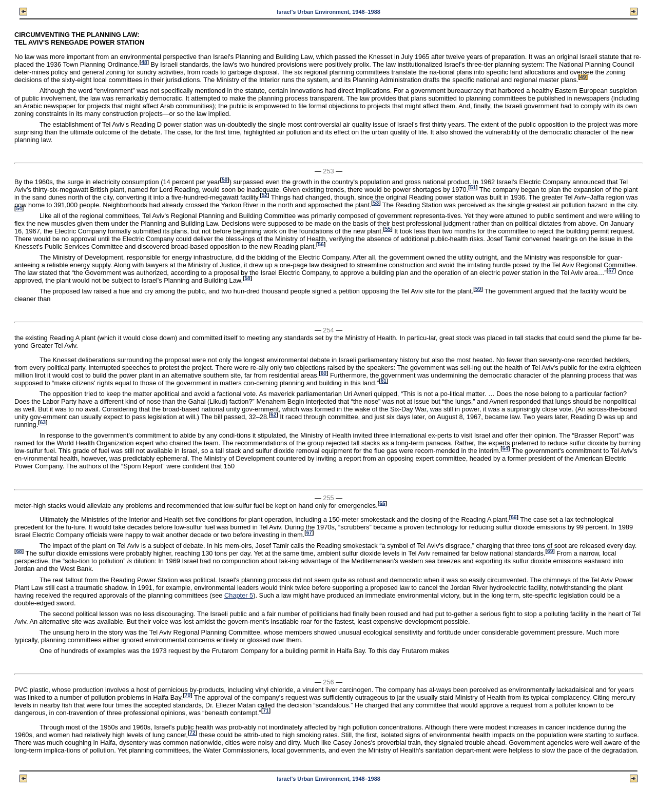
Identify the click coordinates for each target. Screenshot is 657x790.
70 (187, 695)
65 (382, 503)
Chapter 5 (238, 595)
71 (265, 711)
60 (323, 373)
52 (264, 195)
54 (19, 208)
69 (550, 551)
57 (611, 270)
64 (505, 448)
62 (273, 415)
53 (376, 203)
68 (19, 551)
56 (320, 244)
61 (384, 381)
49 (583, 77)
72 (192, 733)
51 (473, 187)
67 (309, 533)
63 (43, 422)
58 (247, 278)
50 (224, 180)
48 (144, 62)
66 (513, 517)
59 (478, 289)
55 (388, 229)
